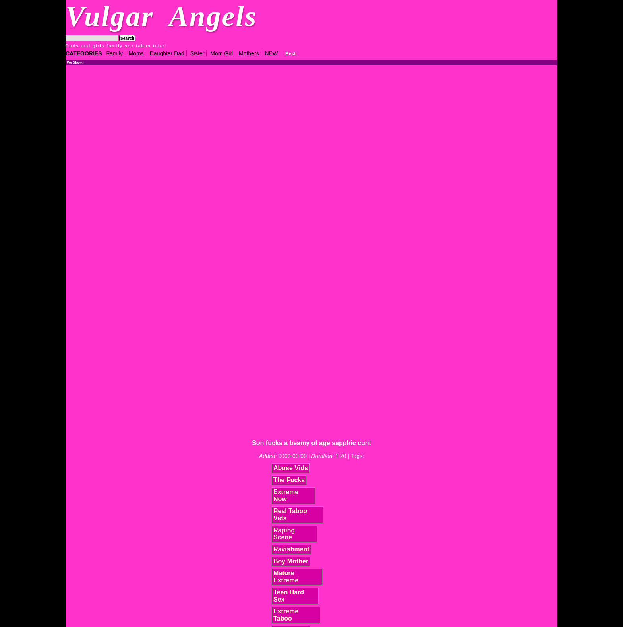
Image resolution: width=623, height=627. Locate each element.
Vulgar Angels (161, 16)
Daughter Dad (167, 53)
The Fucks (289, 480)
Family (114, 53)
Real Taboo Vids (290, 515)
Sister (197, 53)
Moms (136, 53)
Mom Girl (221, 53)
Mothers (249, 53)
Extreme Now (285, 495)
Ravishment (291, 549)
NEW (271, 53)
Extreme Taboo (285, 615)
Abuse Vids (290, 468)
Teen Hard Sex (288, 596)
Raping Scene (284, 534)
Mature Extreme (285, 577)
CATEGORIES (84, 53)
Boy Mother (290, 561)
